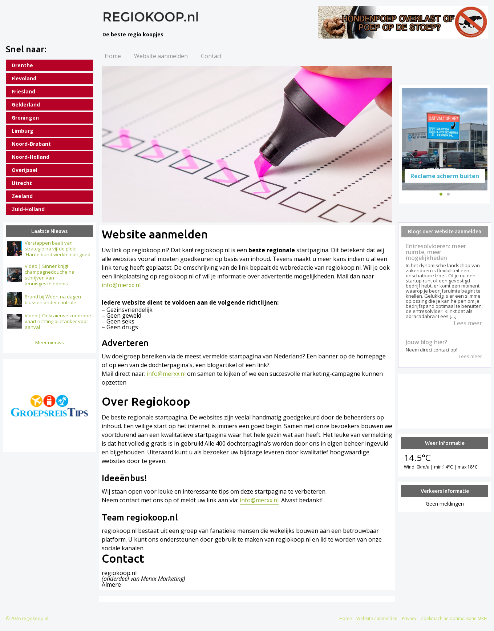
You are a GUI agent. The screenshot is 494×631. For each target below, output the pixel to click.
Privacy (409, 618)
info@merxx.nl (121, 285)
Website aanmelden (161, 56)
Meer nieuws (49, 342)
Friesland (23, 91)
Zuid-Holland (28, 209)
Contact (211, 56)
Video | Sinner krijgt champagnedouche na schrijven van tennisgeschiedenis (49, 274)
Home (113, 56)
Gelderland (26, 104)
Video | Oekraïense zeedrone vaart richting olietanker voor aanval (58, 321)
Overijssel (24, 169)
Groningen (25, 117)
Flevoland (24, 78)
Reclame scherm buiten (444, 176)
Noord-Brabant (31, 143)
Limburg (22, 130)
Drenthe (22, 65)
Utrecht (22, 183)
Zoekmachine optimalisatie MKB (454, 618)
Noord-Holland (30, 156)
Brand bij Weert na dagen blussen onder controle (53, 299)
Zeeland (22, 196)
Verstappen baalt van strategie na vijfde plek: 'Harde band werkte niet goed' (58, 248)
